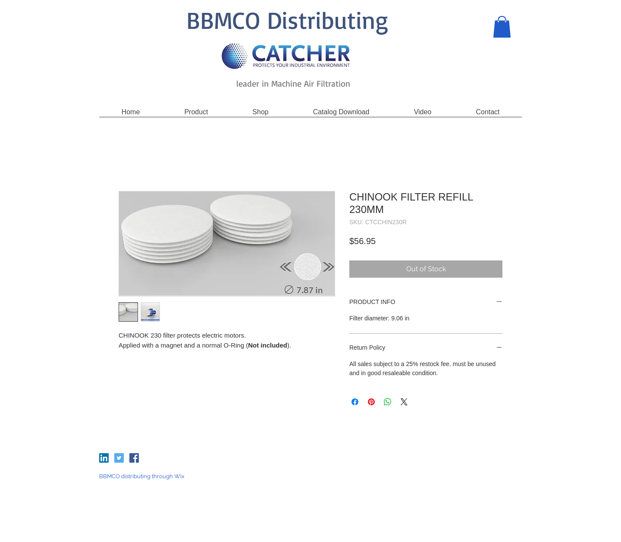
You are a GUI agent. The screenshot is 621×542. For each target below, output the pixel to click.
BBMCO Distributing (287, 20)
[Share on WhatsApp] (388, 402)
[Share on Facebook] (355, 402)
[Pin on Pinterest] (371, 402)
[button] (502, 27)
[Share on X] (404, 402)
